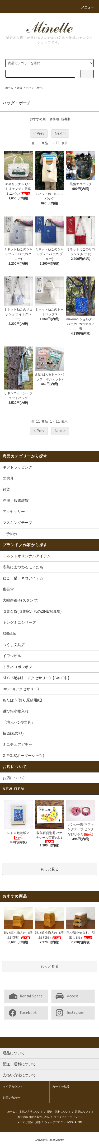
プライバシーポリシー (67, 1117)
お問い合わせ (11, 1097)
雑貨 (19, 87)
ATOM (78, 1122)
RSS (70, 1122)
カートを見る (61, 1086)
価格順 (54, 119)
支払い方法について (31, 1111)
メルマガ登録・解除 (29, 1122)
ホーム (9, 87)
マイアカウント (13, 1086)
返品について (83, 1111)
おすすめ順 (38, 119)
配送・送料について (59, 1111)
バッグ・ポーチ (35, 87)
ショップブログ (54, 1122)
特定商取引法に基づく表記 (34, 1117)
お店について (14, 778)
